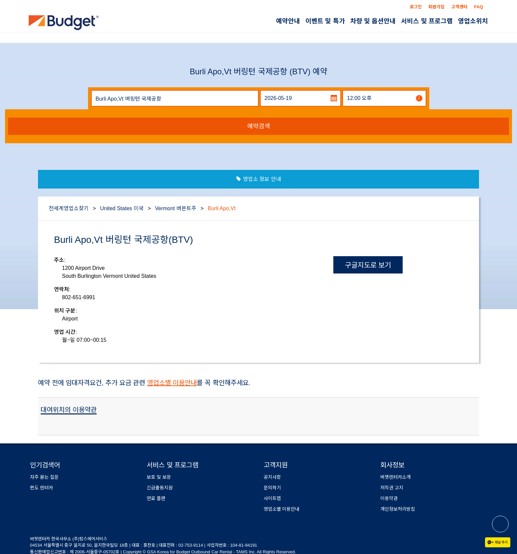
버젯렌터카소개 (395, 477)
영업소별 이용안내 (172, 382)
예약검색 (258, 126)
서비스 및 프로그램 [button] (427, 21)
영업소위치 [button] (473, 21)
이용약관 (389, 498)
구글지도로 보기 (368, 265)
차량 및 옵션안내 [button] (373, 21)
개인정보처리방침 (397, 509)
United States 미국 (122, 208)
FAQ (478, 6)
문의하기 (272, 487)
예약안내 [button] (288, 21)
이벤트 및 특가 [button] (325, 21)
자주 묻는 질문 (44, 477)
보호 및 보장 (159, 477)
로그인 (416, 6)
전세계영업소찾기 (69, 208)
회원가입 (436, 6)
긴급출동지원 (160, 487)
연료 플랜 (156, 498)
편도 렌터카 (41, 487)
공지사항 (272, 477)
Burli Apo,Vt (222, 208)
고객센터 (459, 6)
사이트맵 (272, 498)
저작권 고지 (391, 487)
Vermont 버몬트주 (175, 208)
